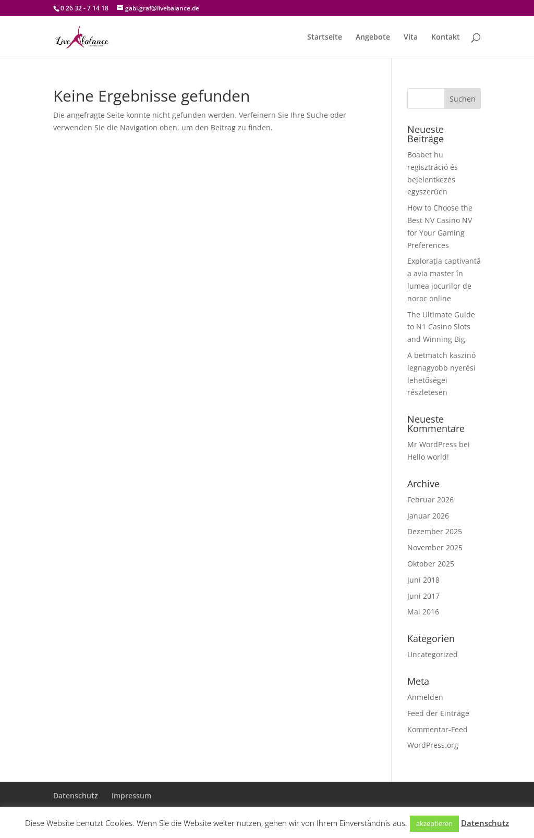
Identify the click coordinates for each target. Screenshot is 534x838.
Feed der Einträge (438, 713)
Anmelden (425, 697)
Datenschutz (75, 795)
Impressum (131, 795)
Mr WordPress (432, 444)
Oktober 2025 (430, 564)
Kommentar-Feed (437, 729)
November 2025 (435, 547)
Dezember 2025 (434, 531)
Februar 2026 (430, 499)
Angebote (373, 37)
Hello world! (428, 457)
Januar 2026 (428, 516)
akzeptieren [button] (434, 823)
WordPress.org (432, 745)
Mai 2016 (423, 612)
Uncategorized (432, 654)
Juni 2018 (423, 580)
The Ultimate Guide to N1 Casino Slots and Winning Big (441, 327)
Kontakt (445, 37)
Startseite (324, 37)
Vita (411, 37)
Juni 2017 (423, 596)
